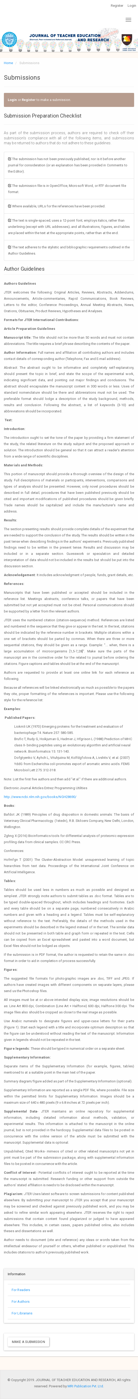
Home (8, 63)
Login (132, 6)
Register (117, 6)
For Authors (21, 1302)
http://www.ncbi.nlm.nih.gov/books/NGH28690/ (40, 797)
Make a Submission (28, 1342)
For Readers (21, 1290)
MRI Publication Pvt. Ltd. (86, 1386)
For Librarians (22, 1313)
